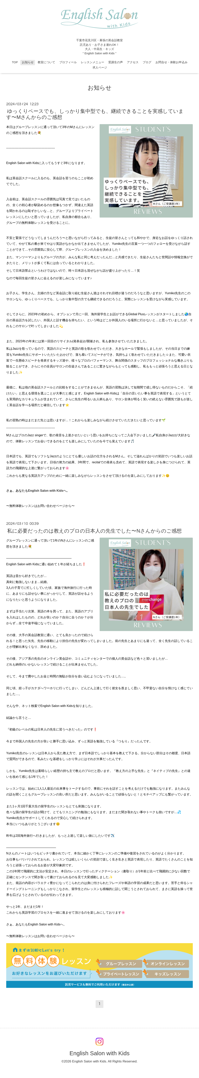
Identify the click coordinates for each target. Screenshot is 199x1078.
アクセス (133, 62)
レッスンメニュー (92, 62)
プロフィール (68, 62)
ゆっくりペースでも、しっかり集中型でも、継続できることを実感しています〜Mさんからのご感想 (95, 114)
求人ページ (100, 67)
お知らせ (28, 62)
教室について (46, 62)
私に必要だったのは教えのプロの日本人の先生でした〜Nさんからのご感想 (94, 530)
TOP (15, 62)
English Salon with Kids (99, 1053)
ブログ (147, 62)
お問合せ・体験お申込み (171, 62)
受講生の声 (115, 62)
